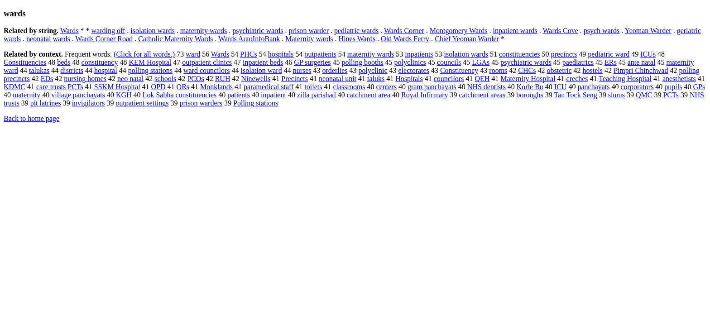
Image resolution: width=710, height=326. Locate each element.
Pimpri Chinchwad (641, 70)
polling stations (150, 70)
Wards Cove (560, 30)
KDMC (14, 87)
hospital (105, 70)
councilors (449, 78)
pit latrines (45, 103)
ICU (560, 87)
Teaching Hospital (625, 78)
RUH (222, 78)
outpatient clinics (207, 62)
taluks (375, 78)
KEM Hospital (150, 62)
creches (577, 78)
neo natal (130, 78)
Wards (69, 30)
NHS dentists (486, 87)
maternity (26, 95)
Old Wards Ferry (405, 39)
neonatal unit (337, 78)
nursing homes (85, 78)
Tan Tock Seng (575, 95)
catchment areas (482, 95)
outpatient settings (142, 103)
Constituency (459, 70)
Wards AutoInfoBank (249, 39)
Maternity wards (309, 39)
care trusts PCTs (59, 87)
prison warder (309, 30)
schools (165, 78)
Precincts (294, 78)
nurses (302, 70)
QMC (644, 95)
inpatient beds (263, 62)
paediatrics (578, 62)
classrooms (349, 87)
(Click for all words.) (144, 54)
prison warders (200, 103)
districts (71, 70)
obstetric (559, 70)
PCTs (670, 95)
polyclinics (410, 62)
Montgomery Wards (459, 30)
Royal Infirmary (424, 95)
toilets (313, 87)
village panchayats (78, 95)
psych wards (602, 30)
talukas (39, 70)
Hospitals (408, 78)
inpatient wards (515, 30)
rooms (498, 70)
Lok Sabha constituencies (180, 95)
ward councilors (206, 70)
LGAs (480, 62)
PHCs (248, 54)
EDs (47, 78)
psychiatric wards (257, 30)
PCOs (195, 78)
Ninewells (255, 78)
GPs (699, 87)
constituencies (519, 54)
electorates (413, 70)
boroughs (529, 95)
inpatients (419, 54)
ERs (610, 62)
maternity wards (203, 30)
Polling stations (255, 103)
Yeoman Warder (648, 30)
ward (193, 54)
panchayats (593, 87)
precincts (564, 54)
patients (238, 95)
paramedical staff (268, 87)
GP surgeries (312, 62)
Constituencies (25, 62)
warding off (108, 30)
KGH (124, 95)
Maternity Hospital (527, 78)
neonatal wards (48, 39)
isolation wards (152, 30)
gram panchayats (432, 87)
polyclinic (373, 70)
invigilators (88, 103)
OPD (158, 87)
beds (63, 62)
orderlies (335, 70)
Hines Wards (357, 39)
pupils (673, 87)
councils (449, 62)
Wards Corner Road (104, 39)
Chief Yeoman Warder (467, 39)
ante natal (642, 62)
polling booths (363, 62)
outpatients (320, 54)
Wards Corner (404, 30)
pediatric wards (356, 30)
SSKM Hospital (117, 87)
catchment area (368, 95)
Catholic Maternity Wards (175, 39)
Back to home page (31, 118)
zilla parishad (316, 95)
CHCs (527, 70)
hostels (593, 70)
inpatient (273, 95)
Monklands (216, 87)
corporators (637, 87)
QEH (482, 78)
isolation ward (261, 70)
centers (386, 87)
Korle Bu (530, 87)
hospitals (281, 54)
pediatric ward (608, 54)
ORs (183, 87)
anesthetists (679, 78)
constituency (100, 62)
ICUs (648, 54)
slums (616, 95)
